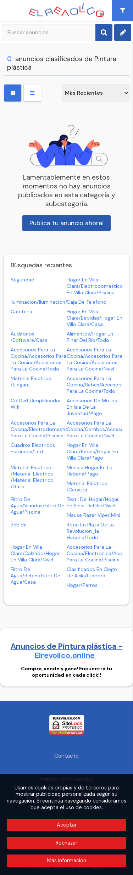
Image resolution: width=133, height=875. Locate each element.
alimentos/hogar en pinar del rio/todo (90, 337)
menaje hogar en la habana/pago (89, 470)
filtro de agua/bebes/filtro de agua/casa (35, 575)
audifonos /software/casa (29, 337)
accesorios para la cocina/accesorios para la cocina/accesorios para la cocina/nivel (94, 359)
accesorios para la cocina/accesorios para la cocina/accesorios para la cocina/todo (38, 359)
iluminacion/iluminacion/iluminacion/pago (59, 302)
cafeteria (21, 311)
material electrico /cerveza (87, 486)
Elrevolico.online (65, 655)
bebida (19, 524)
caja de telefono (86, 302)
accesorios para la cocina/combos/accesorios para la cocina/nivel (100, 429)
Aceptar (67, 825)
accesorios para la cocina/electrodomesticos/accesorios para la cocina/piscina (56, 429)
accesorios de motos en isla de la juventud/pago (92, 406)
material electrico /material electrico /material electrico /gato (32, 477)
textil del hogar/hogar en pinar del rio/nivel (93, 502)
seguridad (22, 279)
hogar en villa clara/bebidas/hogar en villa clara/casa (94, 317)
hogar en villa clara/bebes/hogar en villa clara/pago (92, 451)
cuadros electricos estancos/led (33, 448)
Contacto (66, 755)
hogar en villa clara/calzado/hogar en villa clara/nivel (35, 553)
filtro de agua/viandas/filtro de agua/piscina (37, 505)
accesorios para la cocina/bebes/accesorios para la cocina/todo (97, 384)
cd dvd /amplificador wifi (36, 403)
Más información (66, 860)
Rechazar (66, 843)
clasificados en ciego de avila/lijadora (92, 572)
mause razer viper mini (93, 515)
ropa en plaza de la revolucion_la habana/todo (90, 531)
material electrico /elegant (31, 381)
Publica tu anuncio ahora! (66, 223)
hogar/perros (82, 585)
